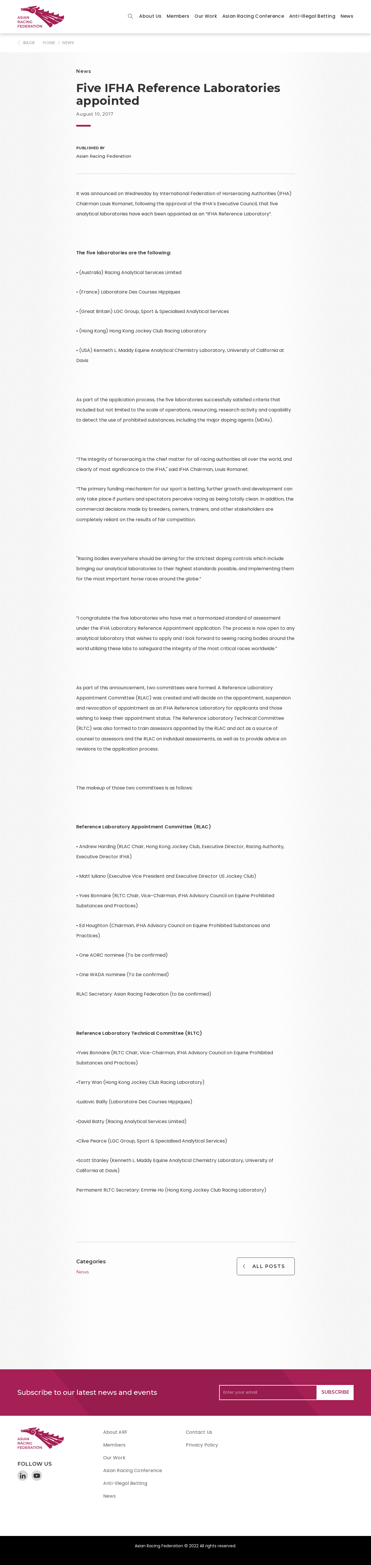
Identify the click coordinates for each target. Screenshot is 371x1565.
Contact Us (199, 1432)
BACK (29, 43)
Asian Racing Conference (253, 16)
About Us (150, 16)
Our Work (205, 16)
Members (178, 16)
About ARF (115, 1432)
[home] (43, 17)
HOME (49, 43)
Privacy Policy (202, 1445)
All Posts (268, 1266)
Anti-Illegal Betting (312, 16)
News (347, 16)
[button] (150, 16)
